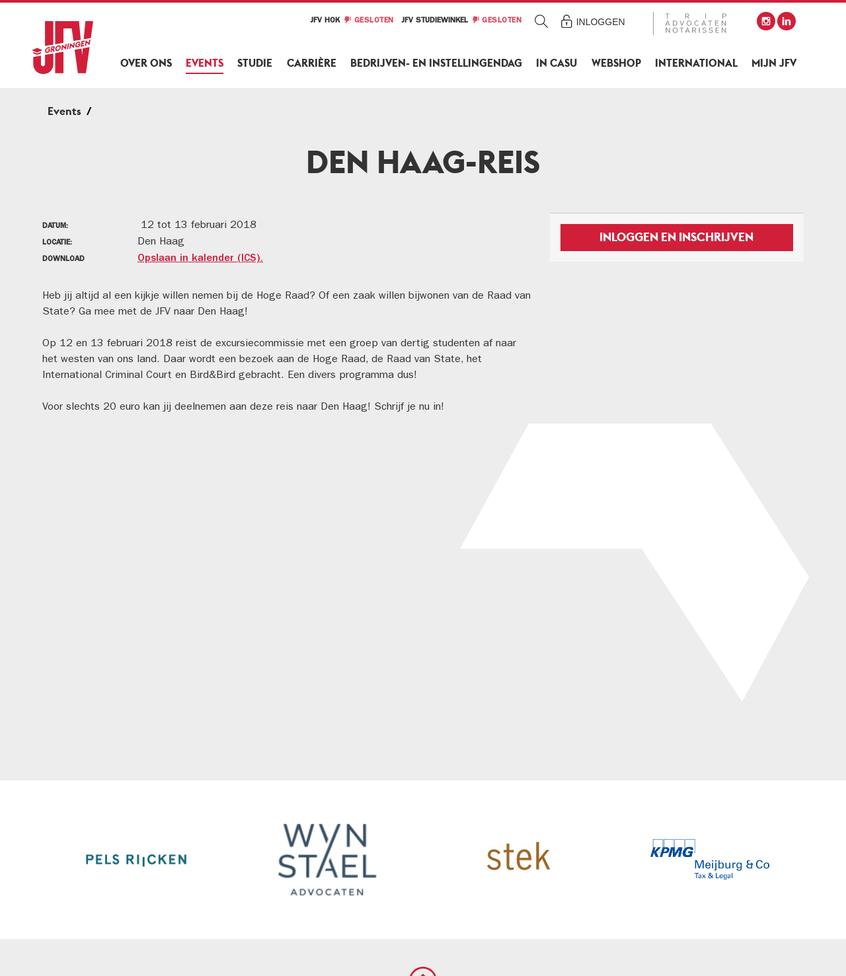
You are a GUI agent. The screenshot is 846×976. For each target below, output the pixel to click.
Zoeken (541, 21)
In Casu (556, 63)
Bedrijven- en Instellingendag (436, 63)
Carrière (311, 63)
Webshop (616, 63)
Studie (254, 63)
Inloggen (600, 22)
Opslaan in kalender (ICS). (200, 259)
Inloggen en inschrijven (676, 236)
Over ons (146, 63)
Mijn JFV (773, 63)
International (696, 63)
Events (204, 63)
